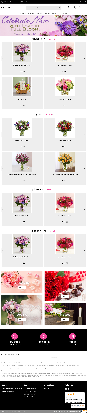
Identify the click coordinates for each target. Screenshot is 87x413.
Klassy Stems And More (7, 7)
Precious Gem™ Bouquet (65, 140)
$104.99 (65, 71)
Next (84, 58)
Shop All (50, 39)
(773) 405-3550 (7, 2)
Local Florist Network (73, 411)
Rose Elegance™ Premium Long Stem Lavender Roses (22, 174)
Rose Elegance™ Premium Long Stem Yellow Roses (65, 174)
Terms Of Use (55, 411)
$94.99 (22, 181)
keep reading (54, 357)
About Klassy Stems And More (10, 354)
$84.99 (22, 71)
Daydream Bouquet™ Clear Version (22, 65)
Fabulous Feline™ (22, 99)
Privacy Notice (63, 411)
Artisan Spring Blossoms (65, 99)
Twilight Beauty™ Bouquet (22, 140)
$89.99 (22, 146)
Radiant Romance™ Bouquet (65, 65)
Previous (2, 58)
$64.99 (22, 105)
